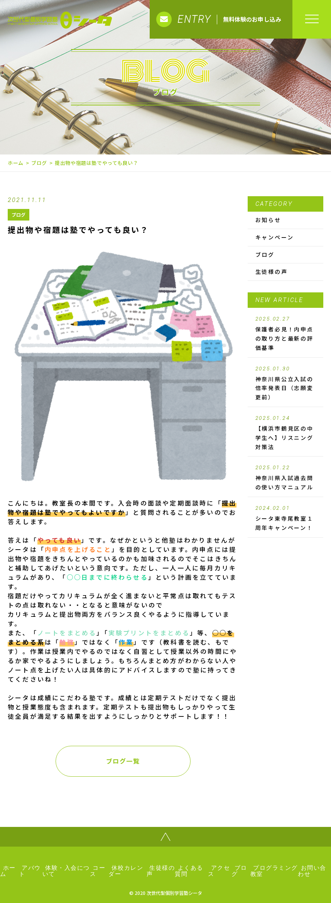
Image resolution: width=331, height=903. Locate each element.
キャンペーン (274, 237)
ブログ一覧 (123, 761)
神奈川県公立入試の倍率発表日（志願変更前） (285, 383)
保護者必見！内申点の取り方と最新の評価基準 (285, 333)
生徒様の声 (271, 271)
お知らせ (268, 220)
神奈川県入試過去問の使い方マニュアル (285, 478)
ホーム (16, 162)
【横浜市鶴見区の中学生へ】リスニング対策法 (285, 433)
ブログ (39, 162)
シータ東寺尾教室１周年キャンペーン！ (285, 518)
